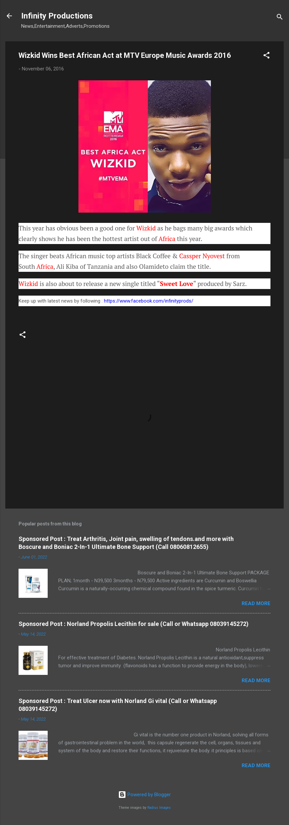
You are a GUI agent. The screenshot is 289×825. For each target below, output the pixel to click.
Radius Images (159, 807)
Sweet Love (176, 283)
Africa (167, 238)
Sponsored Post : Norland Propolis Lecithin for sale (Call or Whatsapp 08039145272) (134, 623)
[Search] (280, 18)
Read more (256, 603)
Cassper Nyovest (202, 256)
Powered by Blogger (144, 795)
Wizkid (146, 228)
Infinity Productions (57, 16)
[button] (266, 56)
